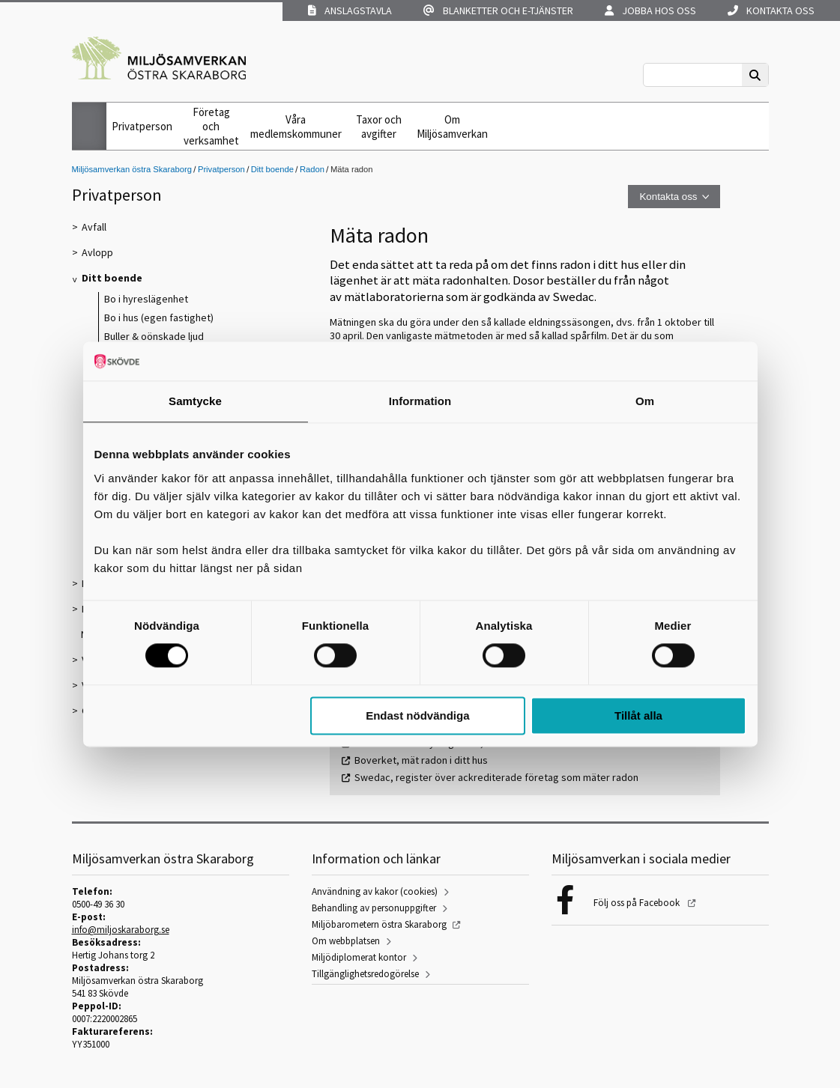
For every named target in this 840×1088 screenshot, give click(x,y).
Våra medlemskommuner (296, 126)
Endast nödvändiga (417, 715)
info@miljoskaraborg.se (120, 929)
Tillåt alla (638, 715)
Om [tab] (644, 401)
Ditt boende (272, 169)
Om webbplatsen (346, 940)
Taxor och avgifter (379, 126)
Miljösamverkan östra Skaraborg (132, 169)
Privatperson (142, 126)
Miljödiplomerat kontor (359, 957)
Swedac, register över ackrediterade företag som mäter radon (496, 777)
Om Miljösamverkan (452, 126)
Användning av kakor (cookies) (375, 891)
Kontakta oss (771, 10)
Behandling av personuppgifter (374, 908)
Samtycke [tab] (195, 401)
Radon (312, 169)
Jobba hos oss (650, 10)
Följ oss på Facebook (637, 902)
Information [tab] (420, 401)
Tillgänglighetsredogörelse (365, 973)
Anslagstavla (350, 10)
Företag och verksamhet (211, 126)
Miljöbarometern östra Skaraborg (379, 924)
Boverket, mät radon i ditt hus (421, 760)
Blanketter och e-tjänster (498, 10)
